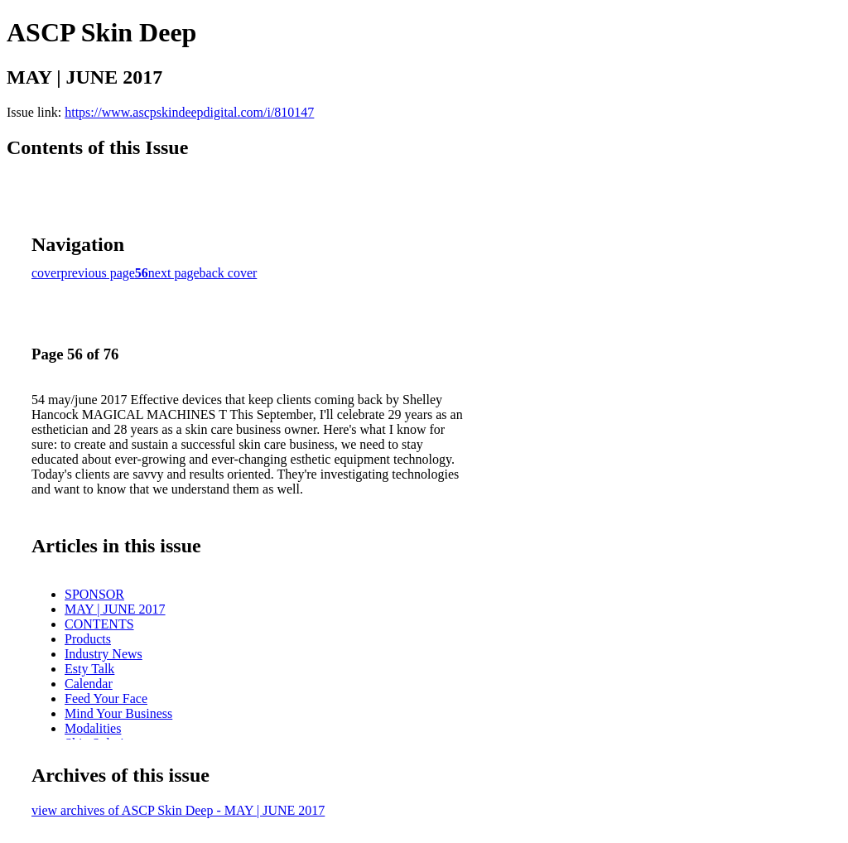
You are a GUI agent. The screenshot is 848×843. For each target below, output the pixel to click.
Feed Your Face (106, 698)
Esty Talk (89, 669)
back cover (229, 273)
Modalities (93, 728)
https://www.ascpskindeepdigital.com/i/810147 (189, 112)
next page (174, 273)
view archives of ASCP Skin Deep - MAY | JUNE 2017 (178, 810)
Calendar (89, 684)
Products (88, 639)
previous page (98, 273)
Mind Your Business (118, 713)
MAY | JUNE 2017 (115, 609)
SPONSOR (94, 594)
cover (46, 273)
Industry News (103, 654)
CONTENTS (99, 624)
